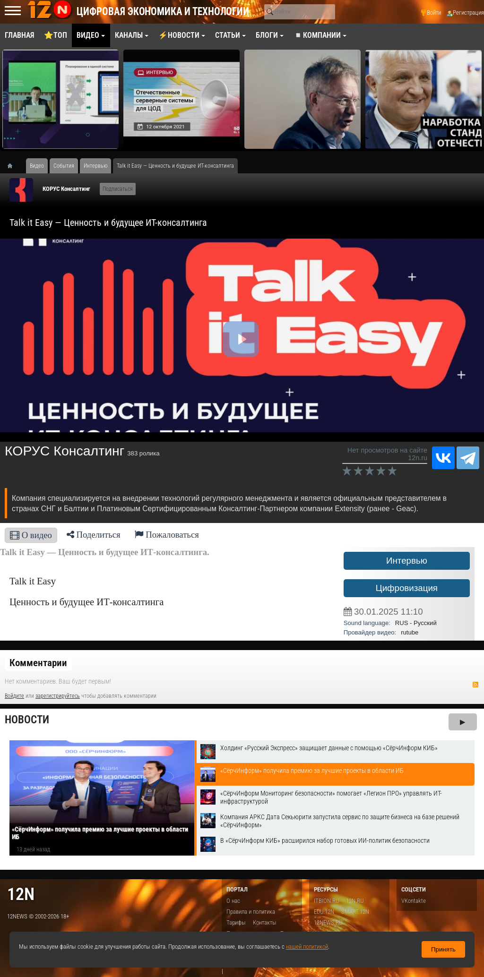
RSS (475, 684)
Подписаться (118, 189)
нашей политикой (307, 946)
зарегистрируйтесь (57, 696)
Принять (443, 949)
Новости (27, 719)
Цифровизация (407, 588)
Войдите (14, 696)
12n (21, 894)
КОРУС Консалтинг (66, 188)
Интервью (406, 561)
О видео (31, 535)
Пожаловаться (167, 535)
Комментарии (38, 662)
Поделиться (94, 535)
